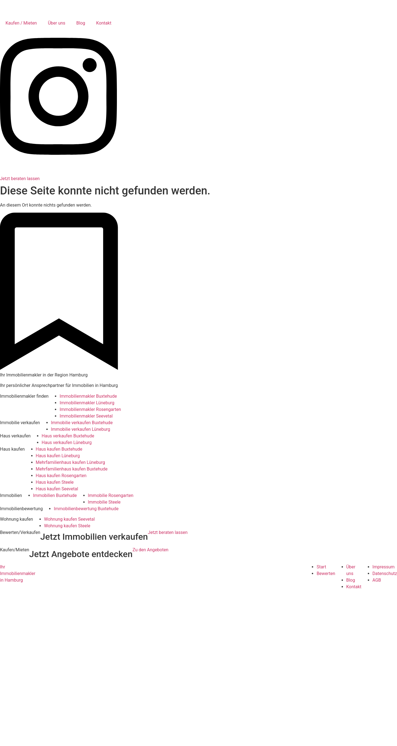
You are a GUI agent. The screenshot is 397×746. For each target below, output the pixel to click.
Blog (80, 23)
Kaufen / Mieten (21, 23)
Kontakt (103, 23)
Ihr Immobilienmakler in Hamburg (17, 573)
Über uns (56, 23)
